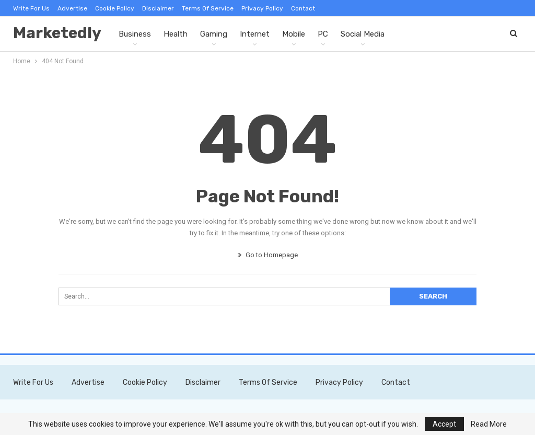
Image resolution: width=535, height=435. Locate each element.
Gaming (213, 34)
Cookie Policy (114, 8)
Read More (489, 424)
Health (176, 34)
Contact (303, 8)
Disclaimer (158, 8)
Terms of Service (208, 8)
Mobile (293, 34)
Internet (255, 34)
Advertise (72, 8)
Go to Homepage (268, 255)
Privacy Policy (262, 8)
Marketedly (57, 33)
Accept (444, 424)
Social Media (363, 34)
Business (135, 34)
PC (323, 34)
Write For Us (31, 8)
